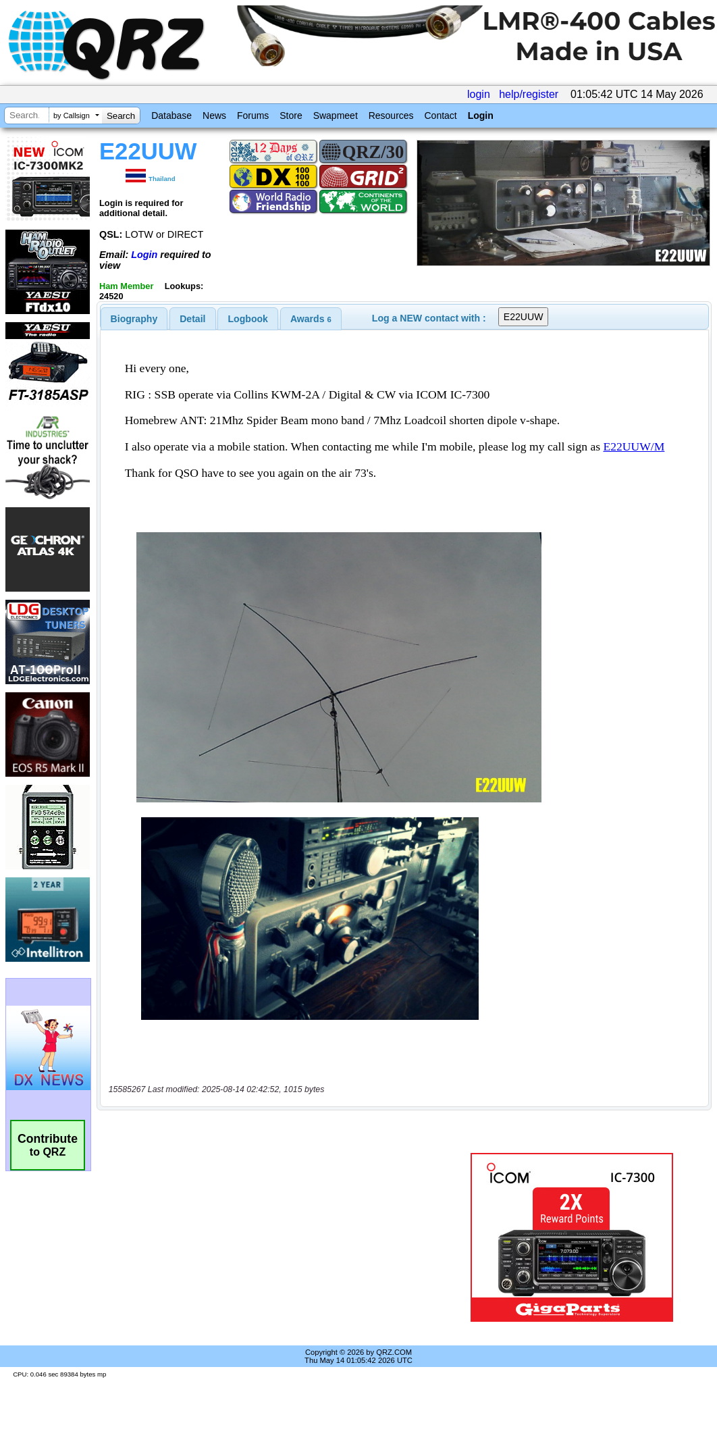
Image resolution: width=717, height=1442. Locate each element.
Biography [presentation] (134, 318)
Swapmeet (335, 115)
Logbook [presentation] (248, 318)
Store (291, 115)
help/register (528, 94)
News (214, 115)
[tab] (134, 318)
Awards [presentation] (310, 318)
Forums (253, 115)
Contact (440, 115)
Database (171, 115)
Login (481, 115)
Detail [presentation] (192, 318)
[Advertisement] (274, 1237)
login (478, 94)
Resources (391, 115)
